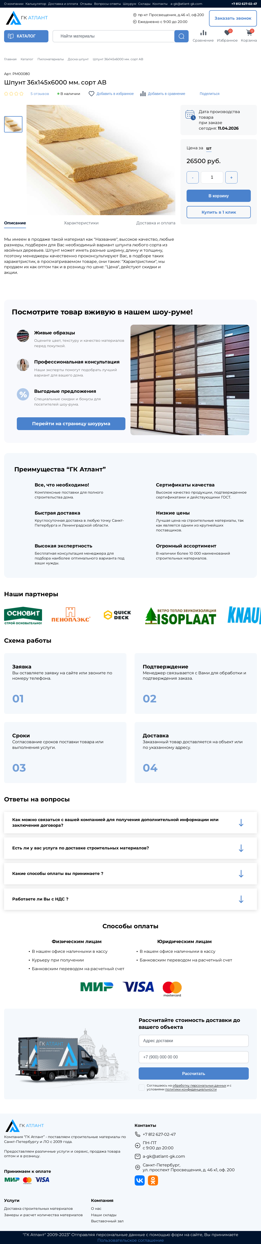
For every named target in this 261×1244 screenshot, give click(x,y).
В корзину (218, 196)
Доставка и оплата (63, 4)
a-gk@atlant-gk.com (186, 4)
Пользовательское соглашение (130, 1240)
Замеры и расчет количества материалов (43, 1215)
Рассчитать (193, 1073)
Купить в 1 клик (219, 212)
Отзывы (86, 4)
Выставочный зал (107, 1221)
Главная (10, 59)
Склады (144, 4)
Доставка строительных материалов (38, 1208)
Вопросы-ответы (107, 4)
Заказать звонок (233, 18)
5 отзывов (40, 94)
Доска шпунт (78, 59)
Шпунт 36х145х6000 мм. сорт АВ (118, 59)
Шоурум (129, 4)
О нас (96, 1208)
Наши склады (103, 1215)
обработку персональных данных (199, 1085)
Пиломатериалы (50, 59)
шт (209, 148)
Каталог (27, 59)
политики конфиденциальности (191, 1089)
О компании (13, 4)
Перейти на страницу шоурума (71, 423)
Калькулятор (35, 4)
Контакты (159, 4)
